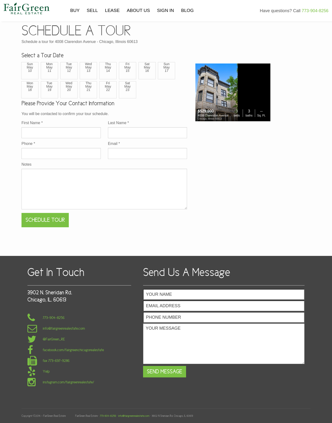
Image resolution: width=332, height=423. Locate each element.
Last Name (118, 123)
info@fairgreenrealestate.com (134, 415)
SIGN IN (165, 10)
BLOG (187, 10)
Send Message (164, 372)
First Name (32, 123)
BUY (75, 10)
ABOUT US (138, 10)
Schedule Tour (45, 220)
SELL (92, 10)
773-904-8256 (315, 10)
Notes (26, 164)
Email (114, 144)
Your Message (224, 343)
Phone (28, 144)
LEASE (112, 10)
